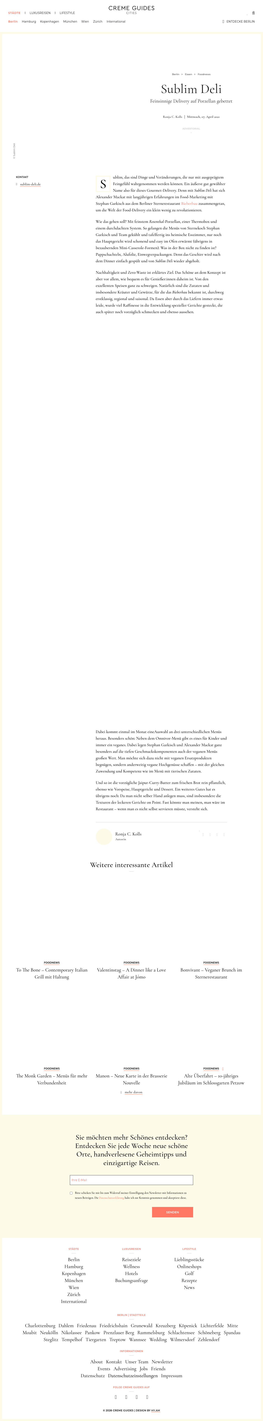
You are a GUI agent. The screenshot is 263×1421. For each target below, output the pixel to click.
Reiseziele (131, 1260)
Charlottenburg (40, 1326)
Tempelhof (71, 1340)
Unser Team (136, 1362)
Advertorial (191, 128)
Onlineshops (189, 1267)
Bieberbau (189, 203)
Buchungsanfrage (131, 1280)
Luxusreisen (40, 13)
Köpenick (188, 1326)
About (96, 1362)
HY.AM (155, 1410)
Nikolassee (71, 1333)
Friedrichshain (113, 1326)
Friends (158, 1369)
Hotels (131, 1274)
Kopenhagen (49, 21)
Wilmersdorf (182, 1340)
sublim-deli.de (30, 184)
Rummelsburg (151, 1333)
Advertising (125, 1369)
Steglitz (51, 1340)
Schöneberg (209, 1333)
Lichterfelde (212, 1326)
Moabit (30, 1333)
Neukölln (49, 1333)
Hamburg (29, 21)
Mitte (232, 1326)
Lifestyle (67, 13)
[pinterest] (137, 1398)
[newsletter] (147, 1398)
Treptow (117, 1340)
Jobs (144, 1369)
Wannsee (137, 1340)
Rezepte (189, 1280)
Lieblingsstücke (189, 1260)
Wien (85, 21)
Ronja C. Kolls (172, 117)
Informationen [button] (131, 1351)
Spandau (232, 1333)
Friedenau (86, 1326)
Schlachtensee (181, 1333)
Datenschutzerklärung (111, 1198)
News (189, 1287)
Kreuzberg (166, 1326)
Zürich (98, 21)
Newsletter (162, 1362)
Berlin (13, 21)
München (70, 21)
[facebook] (116, 1398)
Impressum (171, 1376)
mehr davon (133, 1092)
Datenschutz (93, 1376)
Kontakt (114, 1362)
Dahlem (66, 1326)
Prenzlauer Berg (119, 1333)
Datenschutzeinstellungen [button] (133, 1376)
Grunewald (141, 1326)
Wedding (158, 1340)
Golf (189, 1274)
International (116, 21)
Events (104, 1369)
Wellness (131, 1267)
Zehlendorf (208, 1340)
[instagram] (126, 1398)
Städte (14, 13)
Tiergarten (95, 1340)
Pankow (92, 1333)
